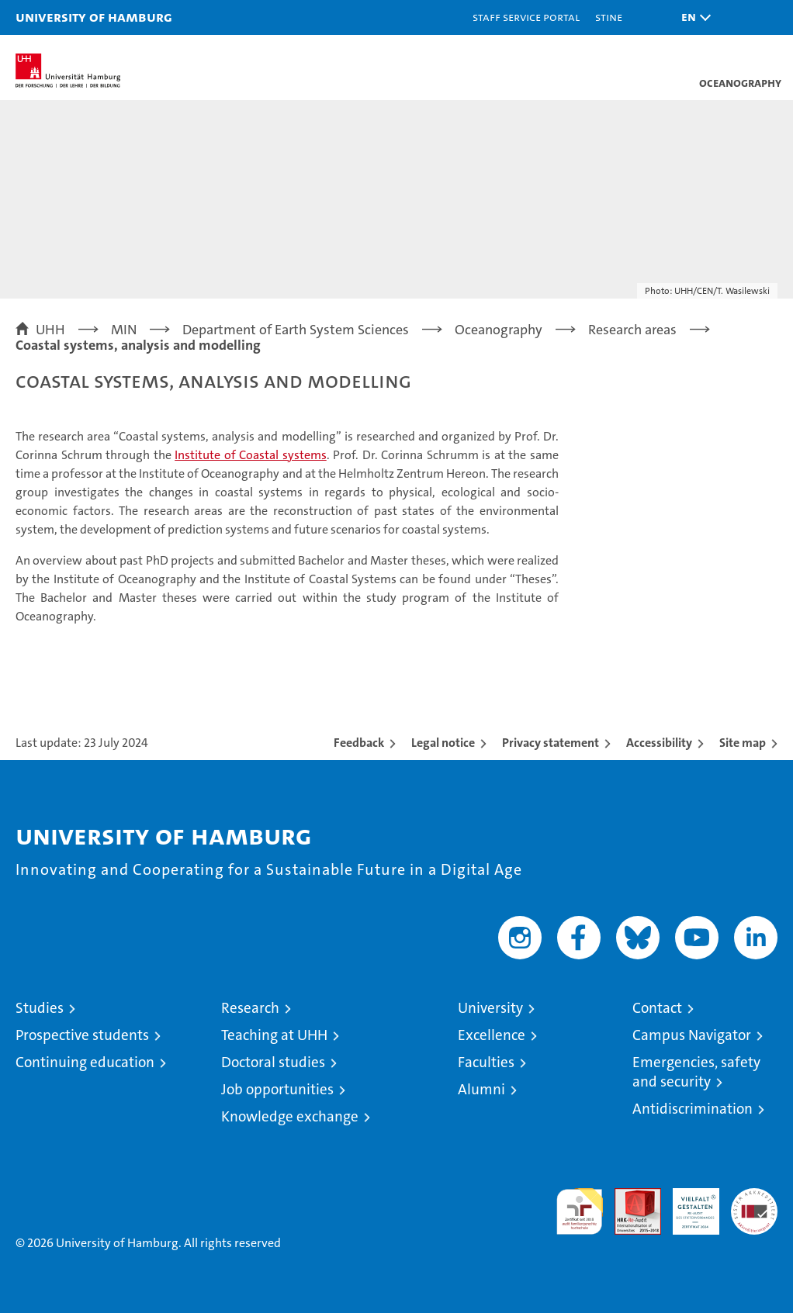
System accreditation (754, 1204)
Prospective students (82, 1035)
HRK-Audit (687, 1204)
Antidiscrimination (692, 1108)
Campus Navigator (691, 1035)
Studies (40, 1008)
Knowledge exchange (289, 1116)
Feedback (359, 742)
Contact (657, 1008)
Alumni (481, 1089)
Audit (629, 1196)
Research (250, 1008)
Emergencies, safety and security (696, 1071)
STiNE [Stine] (608, 17)
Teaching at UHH (274, 1035)
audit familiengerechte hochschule (579, 1211)
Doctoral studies (273, 1062)
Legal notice (443, 742)
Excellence (491, 1035)
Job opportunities (277, 1089)
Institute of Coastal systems (251, 455)
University (490, 1008)
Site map (742, 742)
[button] (692, 17)
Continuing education (85, 1062)
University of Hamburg (94, 16)
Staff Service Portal (526, 17)
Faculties (486, 1062)
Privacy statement (550, 742)
